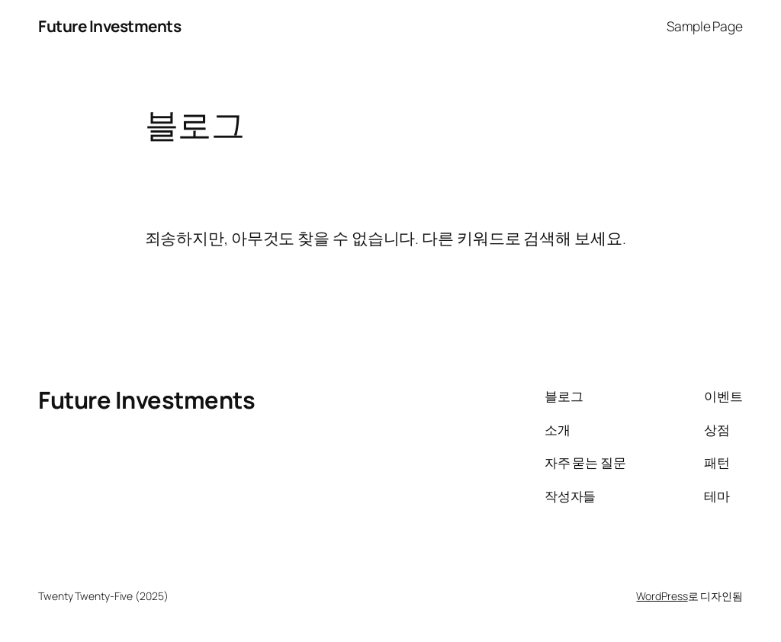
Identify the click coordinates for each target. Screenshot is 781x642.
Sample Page (705, 26)
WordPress (661, 596)
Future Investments (109, 26)
